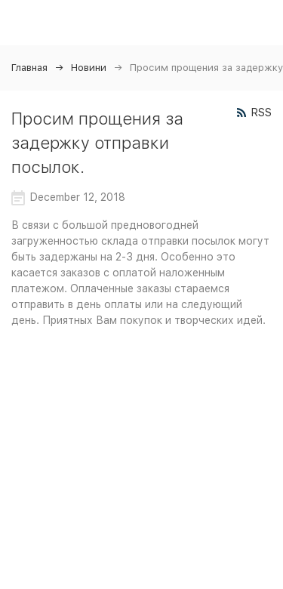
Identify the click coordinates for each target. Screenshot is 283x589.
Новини (88, 67)
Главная (29, 67)
